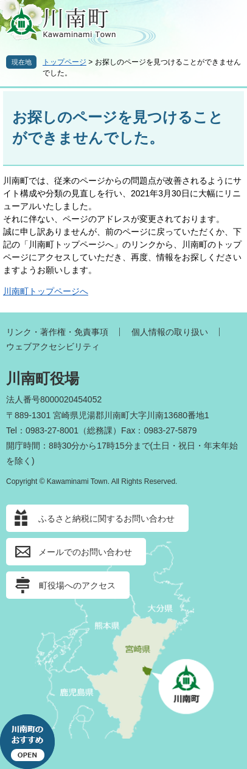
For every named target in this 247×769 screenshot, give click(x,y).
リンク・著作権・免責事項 (57, 332)
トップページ (64, 62)
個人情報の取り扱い (169, 332)
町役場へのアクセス (77, 585)
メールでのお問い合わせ (85, 552)
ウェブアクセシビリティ (53, 346)
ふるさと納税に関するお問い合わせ (106, 518)
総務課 (100, 430)
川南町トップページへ (45, 291)
